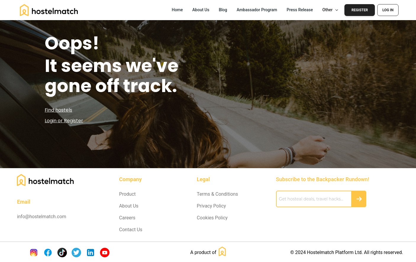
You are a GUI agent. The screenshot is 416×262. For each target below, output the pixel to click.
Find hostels (58, 110)
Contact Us (131, 229)
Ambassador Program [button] (257, 9)
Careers (127, 218)
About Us (128, 206)
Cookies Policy (212, 218)
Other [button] (331, 9)
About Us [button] (200, 9)
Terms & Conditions (217, 194)
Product (127, 194)
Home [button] (177, 9)
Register (359, 10)
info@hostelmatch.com (41, 216)
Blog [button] (223, 9)
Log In (388, 10)
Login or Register (64, 120)
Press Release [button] (300, 9)
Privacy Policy (211, 206)
